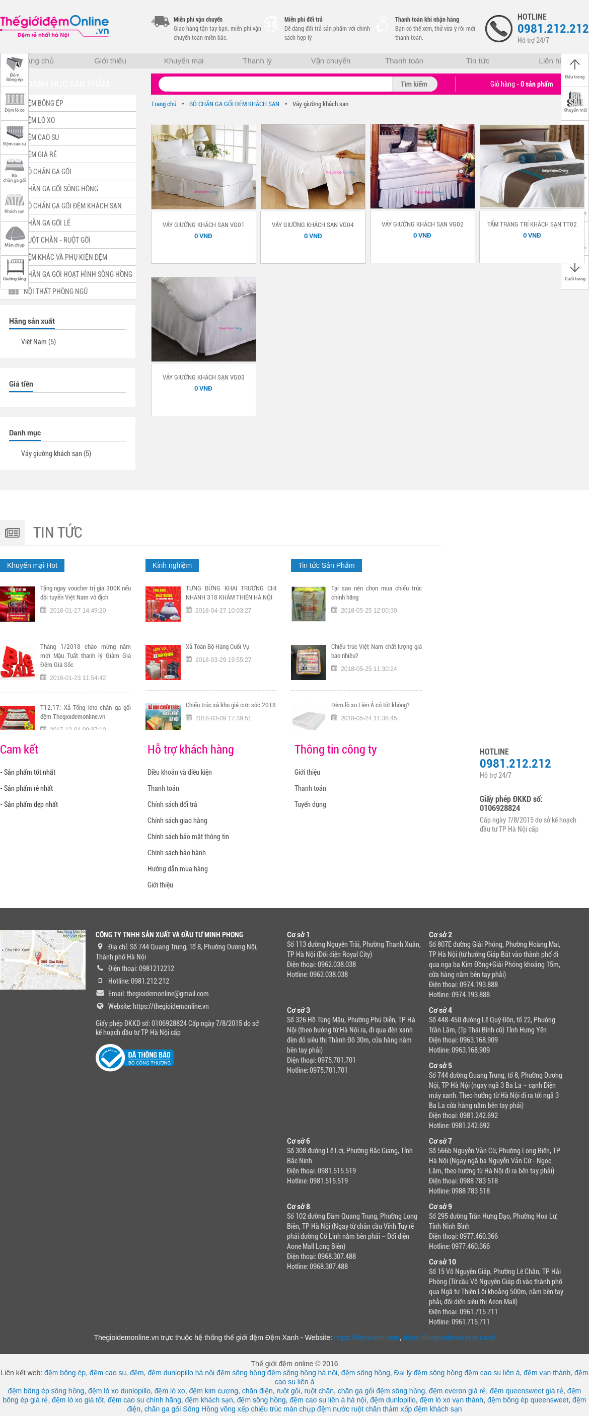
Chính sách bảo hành (177, 853)
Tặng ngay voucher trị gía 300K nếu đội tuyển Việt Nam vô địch (85, 597)
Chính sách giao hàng (177, 820)
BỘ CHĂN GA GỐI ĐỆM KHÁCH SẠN (234, 104)
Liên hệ (551, 60)
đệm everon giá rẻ (457, 1391)
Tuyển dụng (310, 804)
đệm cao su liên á (492, 1373)
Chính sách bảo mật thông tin (188, 837)
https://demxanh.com (367, 1337)
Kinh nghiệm (172, 565)
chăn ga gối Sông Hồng (181, 1409)
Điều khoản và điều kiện (180, 772)
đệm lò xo (170, 1391)
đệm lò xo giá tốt (78, 1400)
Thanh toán (404, 60)
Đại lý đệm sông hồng (428, 1373)
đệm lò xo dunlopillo (119, 1391)
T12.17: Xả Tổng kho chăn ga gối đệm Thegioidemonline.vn (85, 717)
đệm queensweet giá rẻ (526, 1391)
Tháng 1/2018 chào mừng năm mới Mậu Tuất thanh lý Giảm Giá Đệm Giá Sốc (85, 661)
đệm (136, 1373)
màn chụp (299, 1409)
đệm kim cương (213, 1391)
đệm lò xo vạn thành (452, 1400)
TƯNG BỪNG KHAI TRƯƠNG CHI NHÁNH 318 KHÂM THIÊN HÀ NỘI (231, 597)
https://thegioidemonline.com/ (449, 1337)
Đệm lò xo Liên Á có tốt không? (370, 710)
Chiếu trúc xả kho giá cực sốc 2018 (231, 710)
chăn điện (257, 1391)
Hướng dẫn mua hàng (178, 869)
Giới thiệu (110, 60)
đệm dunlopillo (393, 1400)
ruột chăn (319, 1391)
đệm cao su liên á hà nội (327, 1400)
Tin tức (477, 60)
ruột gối (288, 1391)
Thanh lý (257, 60)
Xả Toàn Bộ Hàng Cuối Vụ (217, 651)
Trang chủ (37, 60)
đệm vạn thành (547, 1373)
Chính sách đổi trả (172, 804)
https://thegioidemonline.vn (171, 1006)
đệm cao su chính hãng (144, 1400)
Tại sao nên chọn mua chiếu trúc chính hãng (376, 597)
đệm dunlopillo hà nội (181, 1373)
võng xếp (234, 1409)
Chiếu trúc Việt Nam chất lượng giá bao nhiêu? (376, 656)
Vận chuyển (331, 60)
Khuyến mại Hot (32, 565)
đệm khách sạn (209, 1400)
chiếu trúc (266, 1409)
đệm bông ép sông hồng (46, 1391)
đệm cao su (108, 1373)
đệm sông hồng (240, 1373)
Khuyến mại (184, 60)
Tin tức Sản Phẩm (326, 565)
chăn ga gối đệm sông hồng (381, 1391)
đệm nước (333, 1409)
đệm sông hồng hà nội (302, 1373)
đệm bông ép (65, 1373)
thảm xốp (397, 1409)
